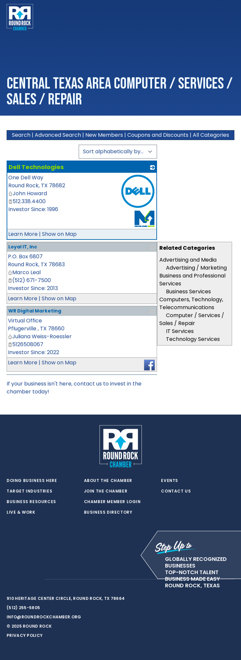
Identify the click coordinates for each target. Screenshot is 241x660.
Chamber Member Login (112, 501)
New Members (104, 135)
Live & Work (21, 512)
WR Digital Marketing (34, 311)
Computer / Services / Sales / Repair (191, 319)
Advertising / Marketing (196, 268)
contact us (88, 383)
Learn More (23, 234)
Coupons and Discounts (157, 135)
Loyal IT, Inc (22, 246)
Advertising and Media (188, 260)
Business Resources (31, 501)
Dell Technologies (36, 167)
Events (169, 480)
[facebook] (23, 579)
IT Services (180, 331)
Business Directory (108, 512)
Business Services (188, 291)
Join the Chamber (106, 491)
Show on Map (59, 234)
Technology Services (193, 339)
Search (21, 135)
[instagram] (36, 579)
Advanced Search (58, 135)
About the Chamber (108, 480)
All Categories (211, 135)
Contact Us (176, 491)
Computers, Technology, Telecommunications (191, 303)
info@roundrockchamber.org (44, 617)
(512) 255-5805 (23, 607)
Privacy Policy (25, 635)
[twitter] (10, 579)
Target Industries (29, 491)
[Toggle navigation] (229, 17)
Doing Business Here (32, 480)
